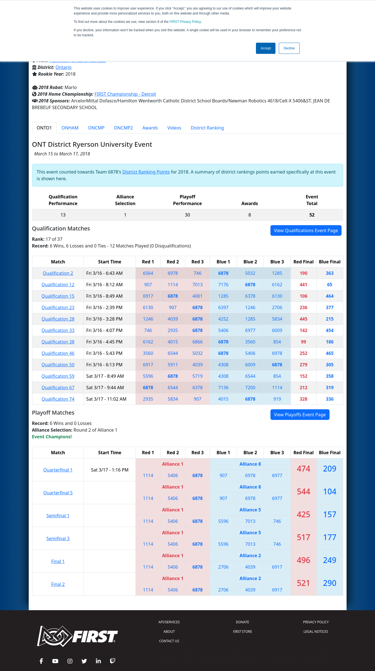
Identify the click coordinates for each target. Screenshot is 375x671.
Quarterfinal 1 (57, 470)
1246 (250, 307)
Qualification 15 (58, 296)
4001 (197, 296)
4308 (223, 365)
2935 (173, 330)
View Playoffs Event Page (300, 415)
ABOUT (169, 631)
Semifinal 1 (57, 516)
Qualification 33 (58, 330)
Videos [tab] (174, 128)
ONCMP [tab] (96, 128)
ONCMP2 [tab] (123, 128)
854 (277, 342)
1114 (173, 285)
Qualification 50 (58, 365)
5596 (148, 376)
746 (197, 273)
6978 (173, 273)
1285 (277, 273)
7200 (250, 387)
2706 (277, 307)
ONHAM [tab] (69, 128)
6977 (250, 330)
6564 (148, 273)
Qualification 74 (58, 399)
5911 (173, 365)
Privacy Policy (185, 22)
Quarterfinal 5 (57, 493)
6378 (250, 296)
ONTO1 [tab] (44, 128)
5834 (277, 319)
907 (148, 285)
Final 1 (58, 561)
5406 (223, 330)
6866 (197, 342)
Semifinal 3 (57, 538)
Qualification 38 (58, 342)
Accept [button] (266, 48)
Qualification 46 (58, 353)
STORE (242, 631)
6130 (277, 296)
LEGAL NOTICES (316, 631)
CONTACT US (169, 641)
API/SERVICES (169, 622)
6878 (223, 273)
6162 (277, 285)
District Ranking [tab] (207, 128)
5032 (250, 273)
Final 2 (58, 584)
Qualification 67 (58, 387)
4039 (173, 319)
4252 (223, 319)
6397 (223, 307)
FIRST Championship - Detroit (125, 94)
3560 (250, 342)
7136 (223, 387)
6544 (173, 353)
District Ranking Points (146, 172)
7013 (197, 285)
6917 (148, 296)
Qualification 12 (58, 285)
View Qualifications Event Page (306, 230)
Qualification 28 (58, 319)
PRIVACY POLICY (316, 622)
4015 (173, 342)
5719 (197, 376)
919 (277, 399)
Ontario (63, 67)
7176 (223, 285)
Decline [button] (289, 48)
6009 (277, 330)
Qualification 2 (58, 273)
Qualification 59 (58, 376)
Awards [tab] (150, 128)
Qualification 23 (58, 307)
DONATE (242, 622)
